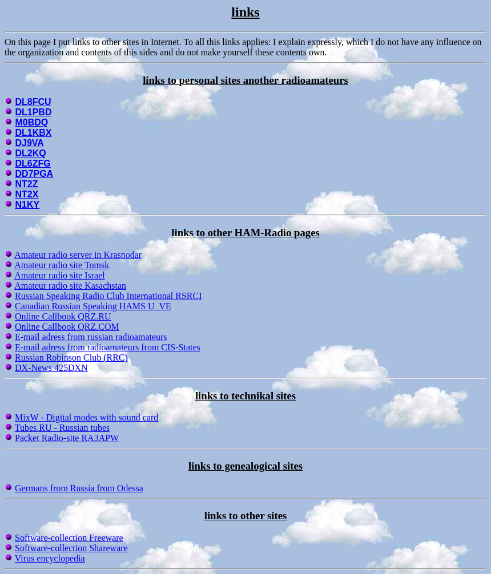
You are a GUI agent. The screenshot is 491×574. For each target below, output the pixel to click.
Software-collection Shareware (71, 548)
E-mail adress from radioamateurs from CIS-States (107, 347)
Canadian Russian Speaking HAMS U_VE (93, 306)
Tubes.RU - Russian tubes (62, 427)
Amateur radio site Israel (59, 275)
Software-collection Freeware (69, 538)
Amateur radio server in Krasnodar (78, 255)
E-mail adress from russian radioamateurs (91, 337)
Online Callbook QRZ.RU (63, 316)
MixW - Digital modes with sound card (86, 417)
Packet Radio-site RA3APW (67, 438)
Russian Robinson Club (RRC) (71, 357)
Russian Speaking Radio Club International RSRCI (108, 296)
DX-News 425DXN (51, 368)
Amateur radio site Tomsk (61, 265)
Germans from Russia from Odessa (79, 488)
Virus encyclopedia (50, 558)
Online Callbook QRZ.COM (67, 327)
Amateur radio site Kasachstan (70, 285)
